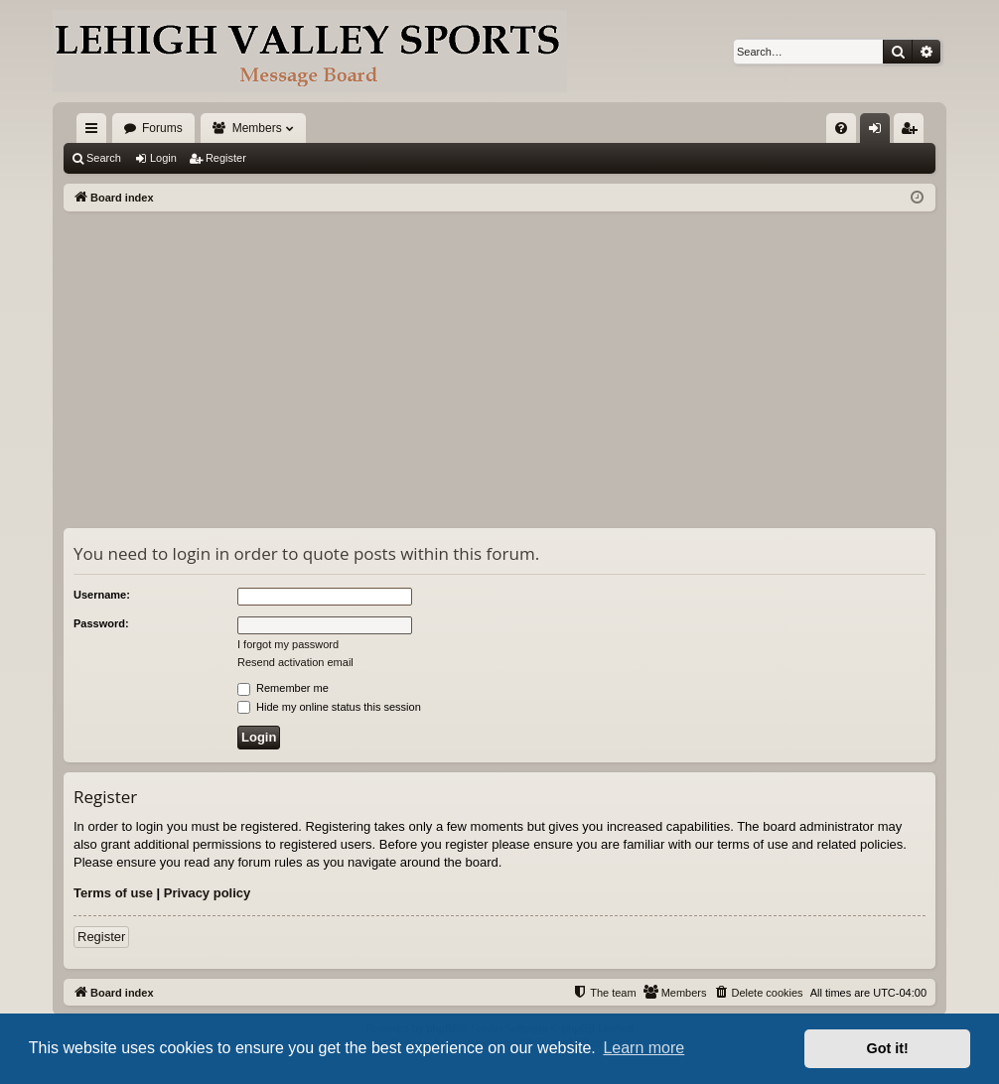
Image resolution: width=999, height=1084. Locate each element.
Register (226, 158)
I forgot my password (288, 644)
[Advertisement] (499, 360)
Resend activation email (295, 662)
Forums (162, 128)
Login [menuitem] (879, 132)
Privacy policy (207, 892)
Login (163, 158)
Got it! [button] (888, 1048)
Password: (101, 623)
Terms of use (113, 892)
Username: (101, 595)
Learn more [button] (643, 1047)
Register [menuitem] (913, 132)
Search (103, 158)
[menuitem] (841, 128)
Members (257, 128)
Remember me (283, 688)
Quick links (95, 132)
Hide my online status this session (329, 707)
